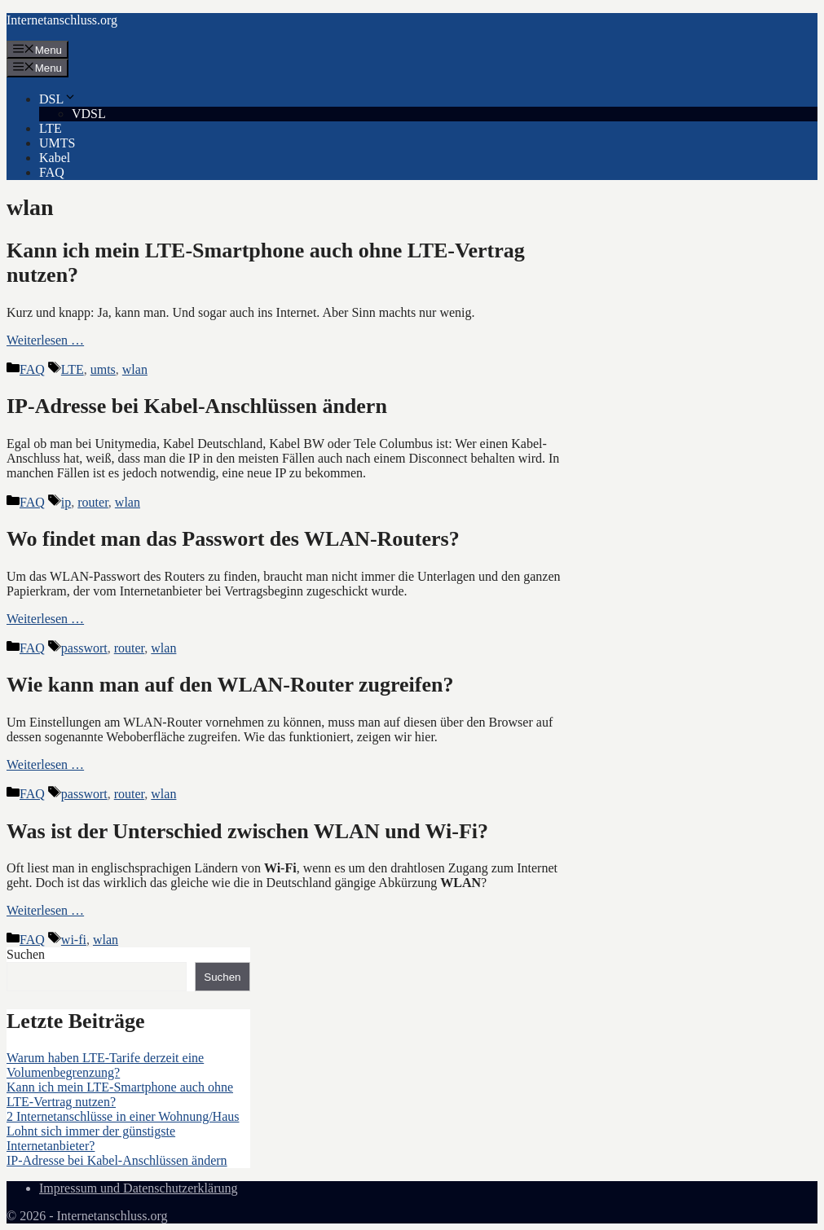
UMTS (57, 143)
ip (66, 502)
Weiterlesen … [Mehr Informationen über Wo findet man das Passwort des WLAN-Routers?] (45, 619)
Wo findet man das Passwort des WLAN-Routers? (233, 539)
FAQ (51, 172)
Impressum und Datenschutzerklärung (138, 1188)
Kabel (54, 158)
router (92, 502)
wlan (135, 369)
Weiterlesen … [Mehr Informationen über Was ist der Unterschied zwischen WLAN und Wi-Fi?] (45, 910)
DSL (58, 99)
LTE (50, 128)
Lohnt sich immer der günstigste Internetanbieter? (91, 1138)
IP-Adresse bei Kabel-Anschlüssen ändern (197, 406)
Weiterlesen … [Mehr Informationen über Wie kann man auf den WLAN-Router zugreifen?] (45, 764)
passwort (84, 648)
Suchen (26, 954)
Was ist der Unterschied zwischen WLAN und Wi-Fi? (247, 831)
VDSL (89, 114)
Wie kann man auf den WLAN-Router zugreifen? (230, 684)
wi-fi (73, 940)
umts (103, 369)
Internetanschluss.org (62, 20)
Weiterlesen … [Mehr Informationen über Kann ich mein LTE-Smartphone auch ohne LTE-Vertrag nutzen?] (45, 340)
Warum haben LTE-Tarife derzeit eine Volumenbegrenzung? (105, 1065)
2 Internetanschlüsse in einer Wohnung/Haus (123, 1116)
